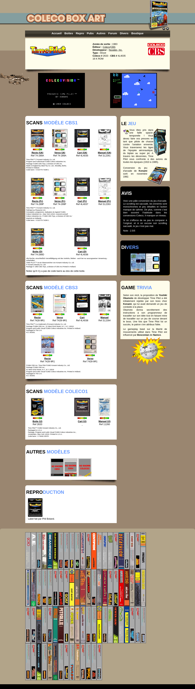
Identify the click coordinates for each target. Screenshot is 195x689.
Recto (37, 317)
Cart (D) (82, 251)
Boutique (137, 33)
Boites (68, 33)
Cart (82, 317)
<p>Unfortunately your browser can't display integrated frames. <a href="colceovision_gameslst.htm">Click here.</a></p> (97, 606)
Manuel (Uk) (104, 152)
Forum (112, 33)
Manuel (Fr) (104, 201)
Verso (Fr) (59, 201)
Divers (124, 33)
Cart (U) (82, 423)
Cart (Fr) (82, 201)
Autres (101, 33)
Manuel (104, 317)
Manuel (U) (104, 421)
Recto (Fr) (37, 201)
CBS (113, 47)
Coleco (106, 47)
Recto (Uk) (37, 152)
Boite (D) (37, 251)
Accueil (57, 33)
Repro (80, 33)
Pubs (90, 33)
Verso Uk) (59, 152)
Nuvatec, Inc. (116, 50)
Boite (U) (37, 421)
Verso (60, 317)
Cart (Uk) (82, 152)
